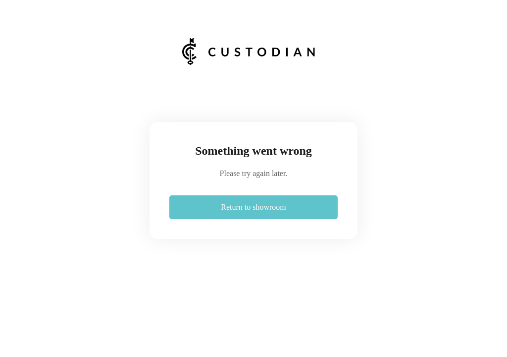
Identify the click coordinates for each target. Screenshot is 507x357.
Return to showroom (253, 207)
